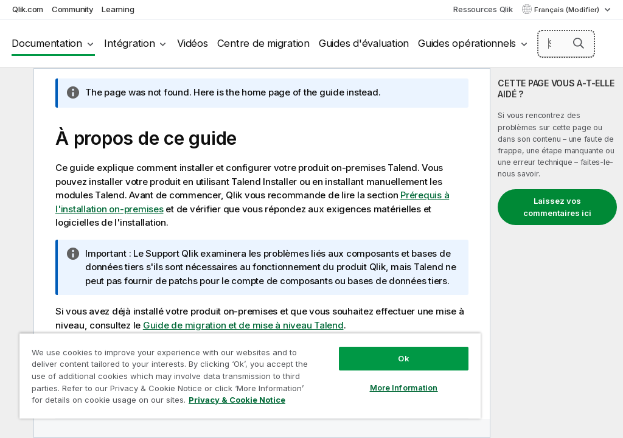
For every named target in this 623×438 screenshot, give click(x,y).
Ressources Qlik (482, 9)
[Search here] (566, 44)
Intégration (129, 43)
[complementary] (556, 253)
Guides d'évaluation (364, 43)
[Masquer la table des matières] (15, 87)
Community (73, 9)
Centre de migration (263, 43)
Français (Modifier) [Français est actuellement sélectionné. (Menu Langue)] (567, 9)
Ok (403, 358)
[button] (578, 43)
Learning (118, 9)
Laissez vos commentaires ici (557, 207)
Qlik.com (27, 9)
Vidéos (192, 43)
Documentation (47, 43)
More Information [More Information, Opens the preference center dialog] (404, 387)
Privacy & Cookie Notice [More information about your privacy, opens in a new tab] (237, 400)
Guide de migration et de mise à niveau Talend (243, 325)
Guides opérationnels (467, 43)
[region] (250, 376)
